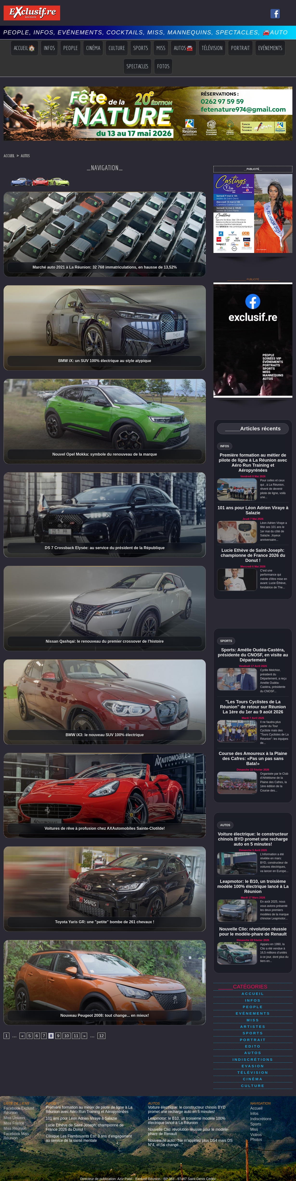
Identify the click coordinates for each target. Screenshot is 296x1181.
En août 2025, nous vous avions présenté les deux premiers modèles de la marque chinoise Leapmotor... (274, 910)
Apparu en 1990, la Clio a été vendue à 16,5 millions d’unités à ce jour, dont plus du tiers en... (274, 952)
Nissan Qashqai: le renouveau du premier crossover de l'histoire (105, 641)
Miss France (12, 1102)
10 (71, 1036)
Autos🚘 (183, 47)
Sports (140, 47)
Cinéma (93, 47)
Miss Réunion (13, 1106)
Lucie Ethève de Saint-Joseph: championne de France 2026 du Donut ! (253, 555)
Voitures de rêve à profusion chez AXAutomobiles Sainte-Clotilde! (105, 828)
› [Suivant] (7, 1178)
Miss (160, 47)
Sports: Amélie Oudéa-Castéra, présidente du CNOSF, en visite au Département (253, 654)
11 (82, 1036)
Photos (255, 1116)
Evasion (253, 1051)
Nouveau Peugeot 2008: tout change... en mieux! (104, 1015)
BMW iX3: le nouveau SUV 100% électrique (105, 735)
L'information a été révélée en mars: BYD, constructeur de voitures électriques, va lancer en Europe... (274, 863)
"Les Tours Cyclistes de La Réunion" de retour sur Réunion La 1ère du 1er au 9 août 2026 (253, 706)
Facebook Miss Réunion (14, 1112)
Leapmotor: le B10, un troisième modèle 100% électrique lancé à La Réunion (253, 886)
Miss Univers (12, 1097)
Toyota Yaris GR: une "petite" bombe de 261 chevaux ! (104, 922)
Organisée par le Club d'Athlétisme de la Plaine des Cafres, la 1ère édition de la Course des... (274, 782)
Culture (117, 47)
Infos (49, 47)
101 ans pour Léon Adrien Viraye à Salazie (253, 510)
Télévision (212, 47)
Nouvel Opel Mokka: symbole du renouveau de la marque (104, 454)
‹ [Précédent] (2, 1178)
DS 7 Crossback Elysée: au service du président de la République (105, 548)
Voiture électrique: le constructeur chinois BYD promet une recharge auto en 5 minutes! (253, 839)
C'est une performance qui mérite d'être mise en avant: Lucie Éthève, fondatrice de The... (273, 579)
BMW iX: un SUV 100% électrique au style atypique (104, 361)
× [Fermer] (3, 1173)
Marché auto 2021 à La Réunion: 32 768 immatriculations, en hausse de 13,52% (104, 267)
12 (109, 1036)
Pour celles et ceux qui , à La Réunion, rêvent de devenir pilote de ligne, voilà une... (272, 489)
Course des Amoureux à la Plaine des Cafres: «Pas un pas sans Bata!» (253, 758)
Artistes (253, 1020)
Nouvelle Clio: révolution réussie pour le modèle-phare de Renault (253, 931)
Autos (30, 155)
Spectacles (137, 66)
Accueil (11, 155)
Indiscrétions (252, 1046)
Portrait (240, 47)
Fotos (163, 66)
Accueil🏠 (24, 47)
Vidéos (255, 1112)
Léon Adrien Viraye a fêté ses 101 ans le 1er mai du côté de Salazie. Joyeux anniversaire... (273, 531)
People (70, 47)
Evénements (270, 47)
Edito (253, 1035)
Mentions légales (148, 1160)
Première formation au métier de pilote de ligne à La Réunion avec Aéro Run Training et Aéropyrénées (253, 463)
